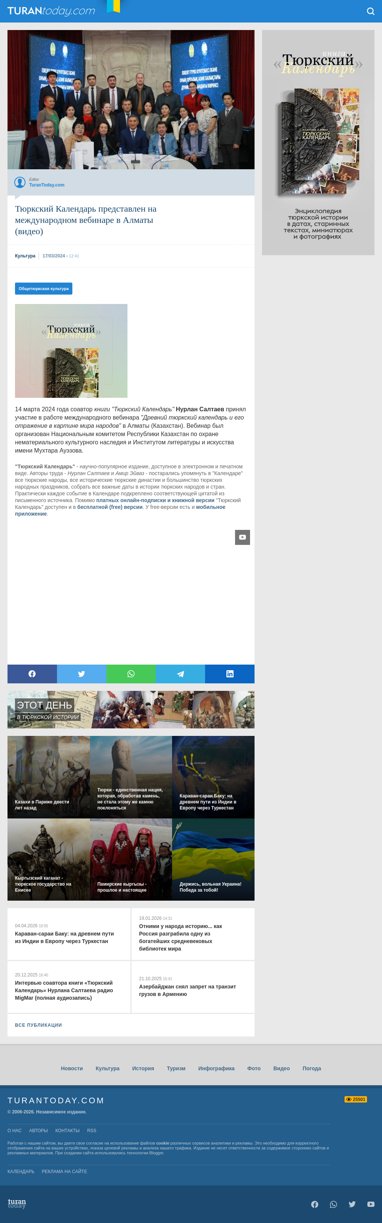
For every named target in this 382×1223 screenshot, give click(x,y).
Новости (72, 1068)
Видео (281, 1068)
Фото (254, 1068)
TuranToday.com (52, 11)
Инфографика (216, 1068)
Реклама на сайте (64, 1171)
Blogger (156, 1153)
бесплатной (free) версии (109, 507)
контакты (67, 1130)
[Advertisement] (318, 367)
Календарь (20, 1171)
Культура (108, 1068)
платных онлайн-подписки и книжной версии (155, 500)
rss (91, 1130)
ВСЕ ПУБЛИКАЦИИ (38, 1025)
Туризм (176, 1068)
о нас (14, 1130)
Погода (312, 1068)
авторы (38, 1130)
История (143, 1068)
